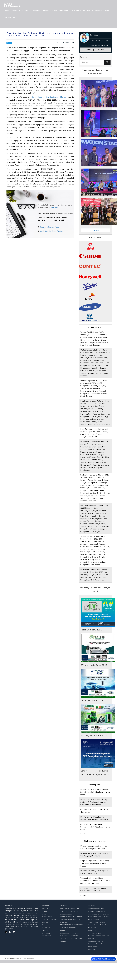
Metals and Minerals (95, 943)
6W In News (76, 11)
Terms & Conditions (49, 922)
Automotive (92, 933)
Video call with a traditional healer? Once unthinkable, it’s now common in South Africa (95, 883)
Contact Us (10, 17)
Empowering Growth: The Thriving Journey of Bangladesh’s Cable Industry (94, 866)
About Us (16, 11)
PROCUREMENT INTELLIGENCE (71, 927)
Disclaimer (46, 927)
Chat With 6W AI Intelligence (103, 959)
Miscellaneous (93, 949)
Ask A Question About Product (51, 231)
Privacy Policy (47, 919)
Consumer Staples (95, 935)
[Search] (107, 62)
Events (86, 11)
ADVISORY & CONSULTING (69, 911)
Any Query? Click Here (95, 50)
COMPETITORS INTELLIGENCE (71, 919)
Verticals (63, 11)
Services (27, 11)
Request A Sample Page (49, 227)
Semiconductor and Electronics (99, 916)
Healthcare (92, 930)
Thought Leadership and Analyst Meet (48, 935)
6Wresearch (14, 961)
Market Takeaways (100, 11)
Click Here (54, 207)
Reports (36, 11)
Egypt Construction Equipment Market (49, 97)
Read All (85, 836)
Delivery (45, 924)
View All (95, 230)
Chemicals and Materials (97, 914)
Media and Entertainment (97, 946)
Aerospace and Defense (96, 911)
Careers (45, 916)
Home (7, 11)
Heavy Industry (93, 922)
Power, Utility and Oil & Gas (98, 919)
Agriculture (92, 952)
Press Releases (50, 11)
